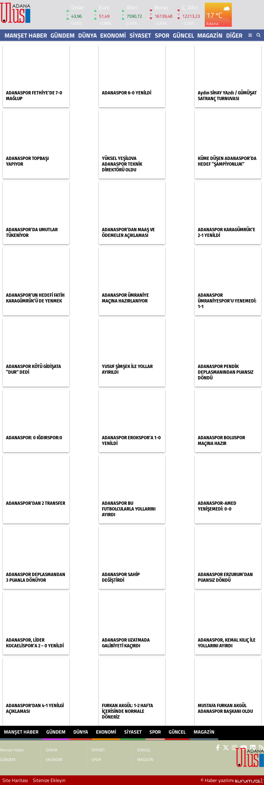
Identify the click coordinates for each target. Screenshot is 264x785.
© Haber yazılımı (232, 780)
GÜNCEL (183, 35)
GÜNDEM (63, 35)
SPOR (162, 35)
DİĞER (234, 35)
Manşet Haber (26, 35)
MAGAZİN (210, 35)
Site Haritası (15, 780)
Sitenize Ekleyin (49, 780)
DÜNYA (87, 35)
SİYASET (140, 35)
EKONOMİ (113, 35)
